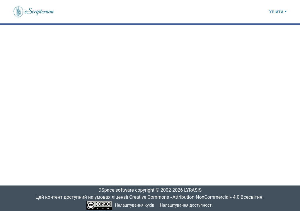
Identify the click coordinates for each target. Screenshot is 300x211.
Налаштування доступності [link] (186, 205)
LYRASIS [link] (194, 190)
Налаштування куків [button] (134, 205)
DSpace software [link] (114, 190)
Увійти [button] (276, 11)
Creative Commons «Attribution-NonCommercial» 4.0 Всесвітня (197, 197)
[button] (34, 12)
